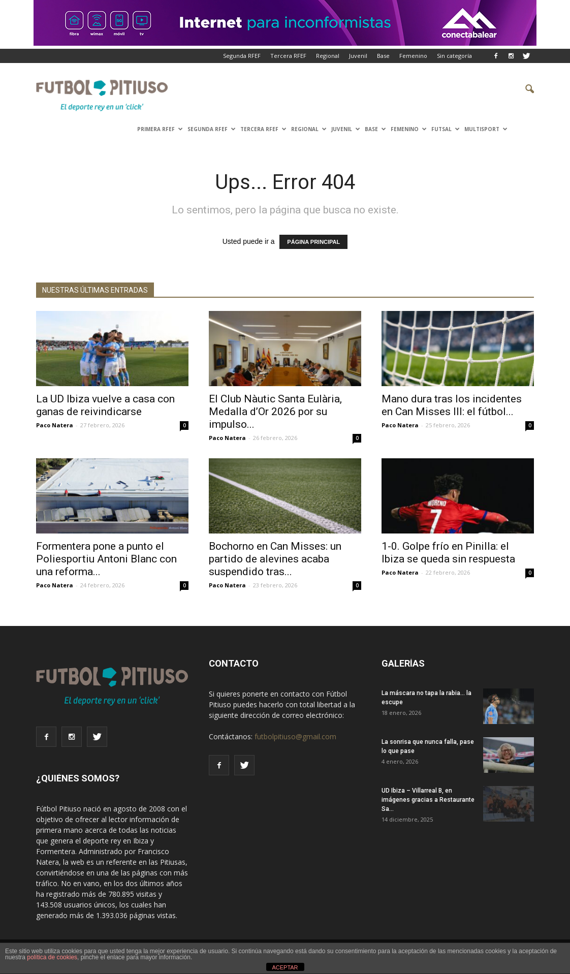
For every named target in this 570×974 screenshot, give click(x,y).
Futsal (445, 129)
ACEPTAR (285, 967)
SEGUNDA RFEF (211, 129)
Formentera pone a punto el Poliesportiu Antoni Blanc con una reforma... (106, 559)
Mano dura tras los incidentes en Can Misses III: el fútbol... (452, 405)
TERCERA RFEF (263, 129)
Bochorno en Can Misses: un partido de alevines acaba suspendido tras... (275, 559)
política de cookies (52, 957)
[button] (522, 89)
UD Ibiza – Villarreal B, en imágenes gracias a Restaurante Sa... (428, 799)
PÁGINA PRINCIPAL (313, 242)
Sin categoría (454, 55)
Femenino (413, 55)
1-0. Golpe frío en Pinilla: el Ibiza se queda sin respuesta (448, 552)
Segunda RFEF (242, 55)
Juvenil (358, 55)
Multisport (486, 129)
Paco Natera (54, 425)
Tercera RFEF (288, 55)
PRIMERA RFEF (160, 129)
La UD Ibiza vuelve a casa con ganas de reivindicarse (105, 405)
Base (383, 55)
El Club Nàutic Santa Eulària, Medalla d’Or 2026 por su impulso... (275, 411)
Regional (327, 55)
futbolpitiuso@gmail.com (295, 736)
